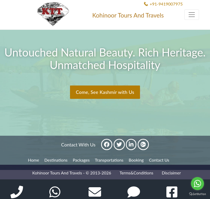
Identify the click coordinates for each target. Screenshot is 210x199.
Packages (81, 159)
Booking (136, 159)
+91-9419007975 (166, 3)
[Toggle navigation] (191, 14)
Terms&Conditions (136, 172)
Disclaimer (171, 172)
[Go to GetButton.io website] (197, 193)
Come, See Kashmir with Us (105, 92)
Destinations (56, 159)
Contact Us (159, 159)
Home (33, 159)
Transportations (109, 159)
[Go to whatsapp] (197, 183)
